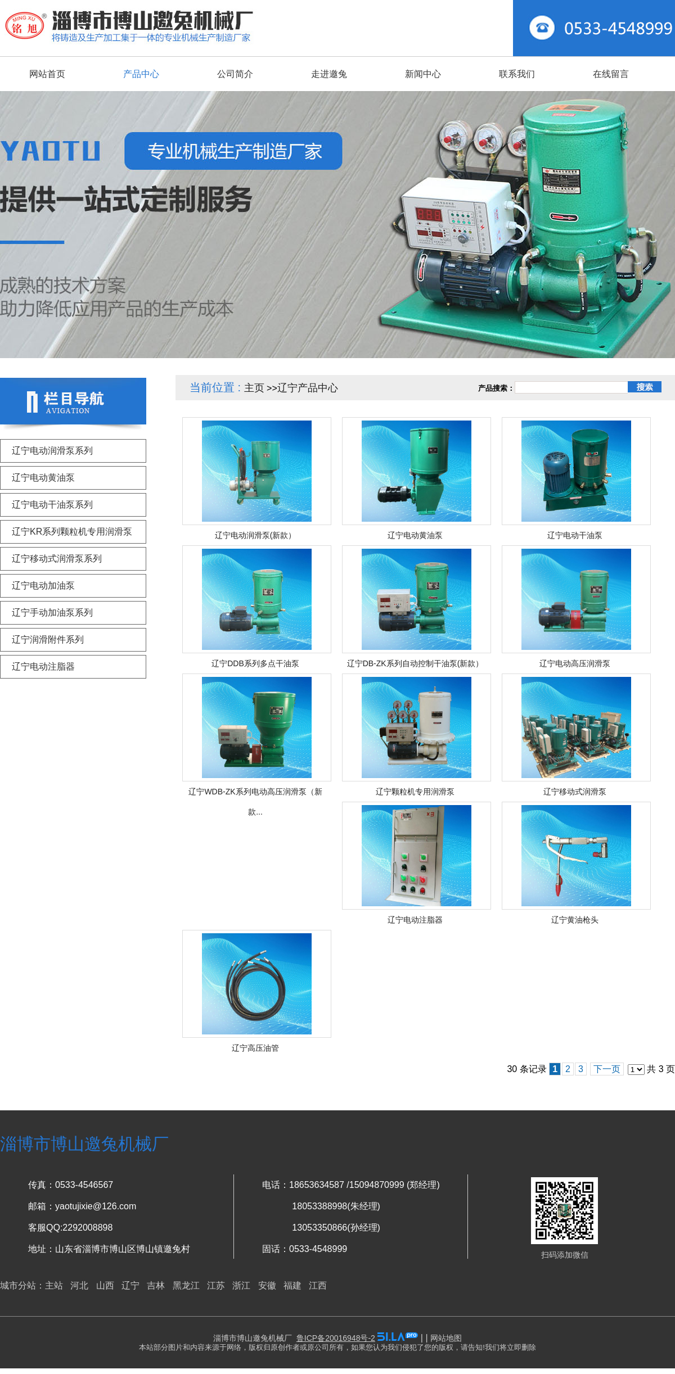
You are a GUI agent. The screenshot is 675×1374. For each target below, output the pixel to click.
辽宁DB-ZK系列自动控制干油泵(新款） (415, 663)
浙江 (241, 1285)
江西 (318, 1285)
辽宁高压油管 (255, 1047)
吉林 (156, 1285)
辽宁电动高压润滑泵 (574, 663)
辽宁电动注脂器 (415, 919)
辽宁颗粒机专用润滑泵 (415, 791)
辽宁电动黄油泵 (415, 535)
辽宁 (131, 1285)
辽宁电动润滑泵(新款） (255, 535)
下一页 (606, 1069)
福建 (293, 1285)
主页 (254, 388)
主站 (54, 1285)
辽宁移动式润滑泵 (574, 791)
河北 (79, 1285)
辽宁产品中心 (307, 388)
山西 (105, 1285)
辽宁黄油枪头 (574, 919)
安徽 (267, 1285)
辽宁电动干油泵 (574, 535)
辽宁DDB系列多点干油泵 (255, 663)
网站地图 (446, 1338)
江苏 (216, 1285)
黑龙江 (186, 1285)
